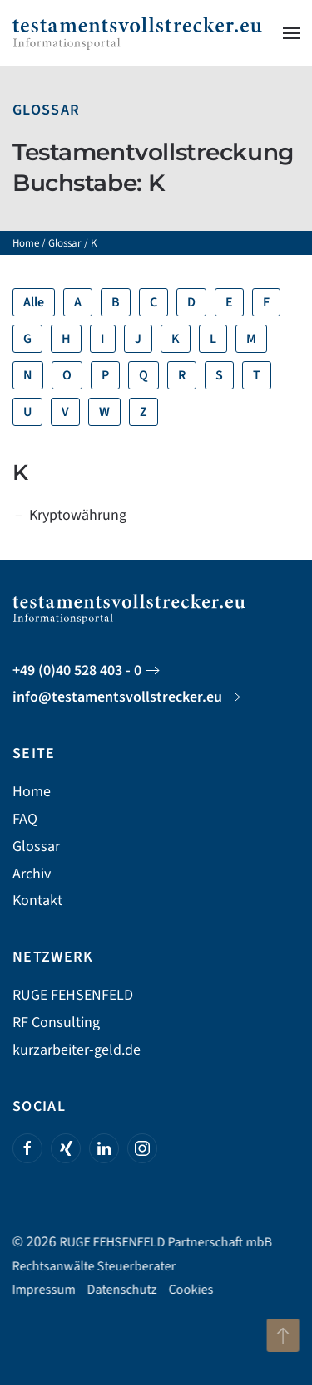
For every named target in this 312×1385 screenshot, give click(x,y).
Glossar (46, 110)
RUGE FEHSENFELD (72, 995)
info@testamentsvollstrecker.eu (117, 697)
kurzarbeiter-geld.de (76, 1050)
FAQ (24, 819)
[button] (291, 33)
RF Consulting (56, 1022)
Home (25, 243)
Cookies (189, 1289)
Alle (33, 302)
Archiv (31, 874)
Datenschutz (121, 1289)
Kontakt (37, 900)
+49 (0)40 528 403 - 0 (76, 670)
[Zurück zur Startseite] (137, 33)
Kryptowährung (77, 515)
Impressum (42, 1289)
